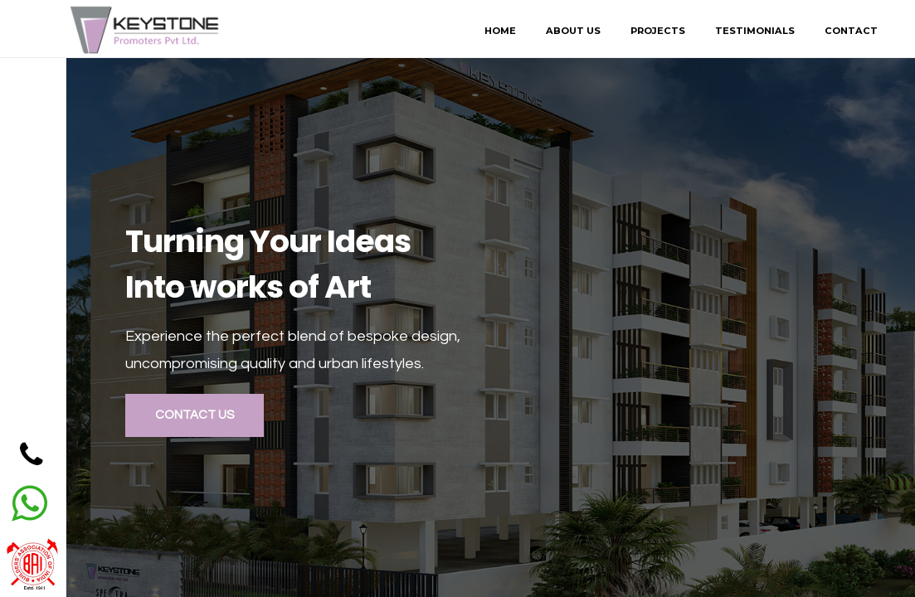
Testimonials (755, 30)
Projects (657, 30)
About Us (573, 30)
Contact (851, 30)
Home (500, 30)
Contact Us (194, 415)
